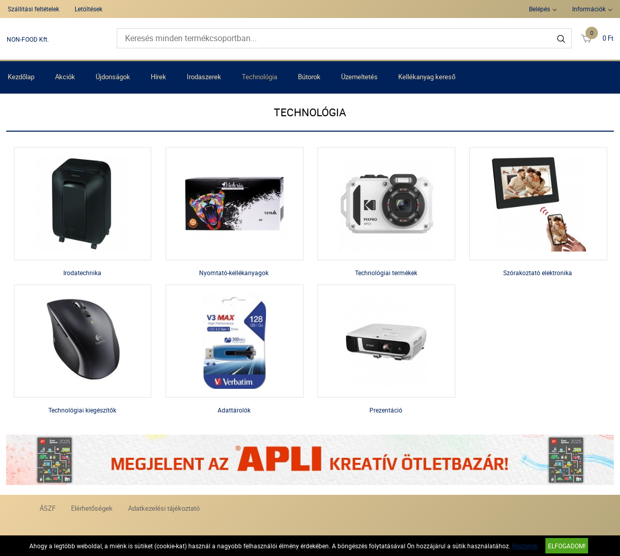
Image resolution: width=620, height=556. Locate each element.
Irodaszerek (204, 76)
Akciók (65, 76)
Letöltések (88, 9)
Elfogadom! (567, 546)
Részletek (525, 546)
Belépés (539, 9)
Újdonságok (113, 76)
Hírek (158, 76)
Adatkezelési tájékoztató (164, 508)
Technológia (259, 76)
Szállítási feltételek (33, 9)
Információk (589, 9)
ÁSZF (48, 508)
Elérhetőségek (92, 508)
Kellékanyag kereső (426, 76)
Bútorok (309, 76)
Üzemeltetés (359, 76)
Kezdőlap (21, 76)
